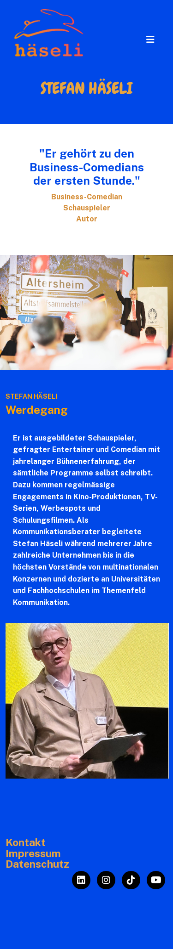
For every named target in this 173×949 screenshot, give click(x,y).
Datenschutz (37, 864)
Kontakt (26, 842)
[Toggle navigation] (150, 39)
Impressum (33, 853)
